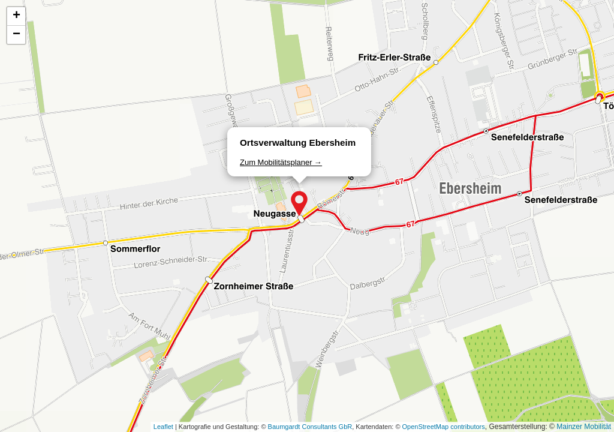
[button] (299, 203)
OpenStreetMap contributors (443, 426)
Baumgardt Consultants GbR (310, 426)
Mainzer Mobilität (583, 426)
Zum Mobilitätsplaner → (281, 162)
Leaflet (163, 426)
